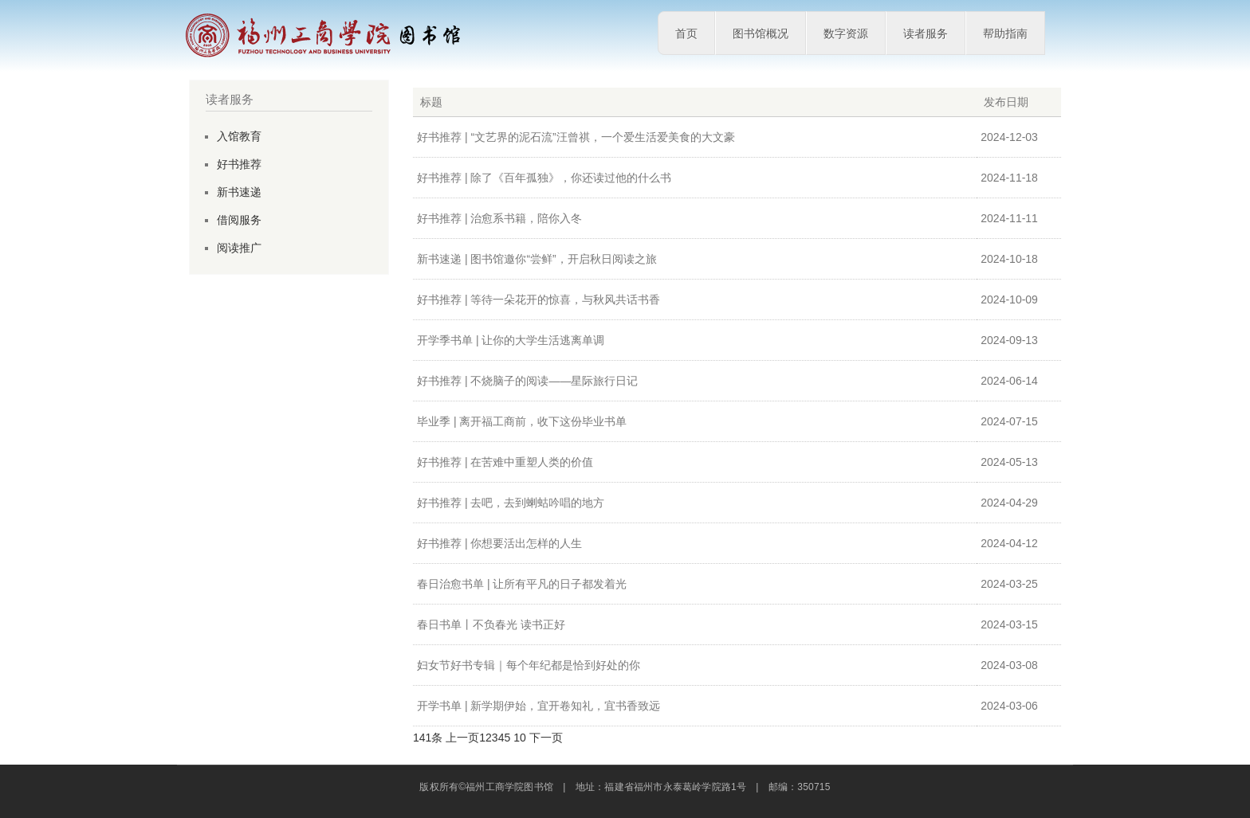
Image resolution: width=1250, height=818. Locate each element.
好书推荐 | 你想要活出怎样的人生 (499, 543)
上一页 (462, 737)
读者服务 (925, 33)
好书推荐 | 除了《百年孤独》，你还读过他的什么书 (544, 177)
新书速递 (239, 192)
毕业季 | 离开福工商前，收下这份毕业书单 (522, 421)
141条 (427, 737)
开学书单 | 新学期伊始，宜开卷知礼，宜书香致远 (538, 705)
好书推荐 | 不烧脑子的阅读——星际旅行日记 (527, 380)
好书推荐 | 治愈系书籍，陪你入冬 (499, 218)
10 (519, 737)
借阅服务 (239, 219)
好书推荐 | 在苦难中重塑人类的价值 (505, 462)
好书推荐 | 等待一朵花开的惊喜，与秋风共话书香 (538, 299)
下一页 (546, 737)
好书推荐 (239, 164)
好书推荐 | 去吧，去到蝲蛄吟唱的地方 (510, 502)
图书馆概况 (760, 33)
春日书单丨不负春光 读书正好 (491, 624)
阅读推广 (239, 247)
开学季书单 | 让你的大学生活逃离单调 (510, 340)
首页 (686, 33)
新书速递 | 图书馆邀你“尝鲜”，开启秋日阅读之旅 (537, 258)
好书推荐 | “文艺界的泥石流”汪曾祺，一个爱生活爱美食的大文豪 (576, 137)
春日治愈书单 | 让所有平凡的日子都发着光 (522, 583)
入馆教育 (239, 136)
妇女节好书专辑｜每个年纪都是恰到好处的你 (528, 665)
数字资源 (846, 33)
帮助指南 (1005, 33)
